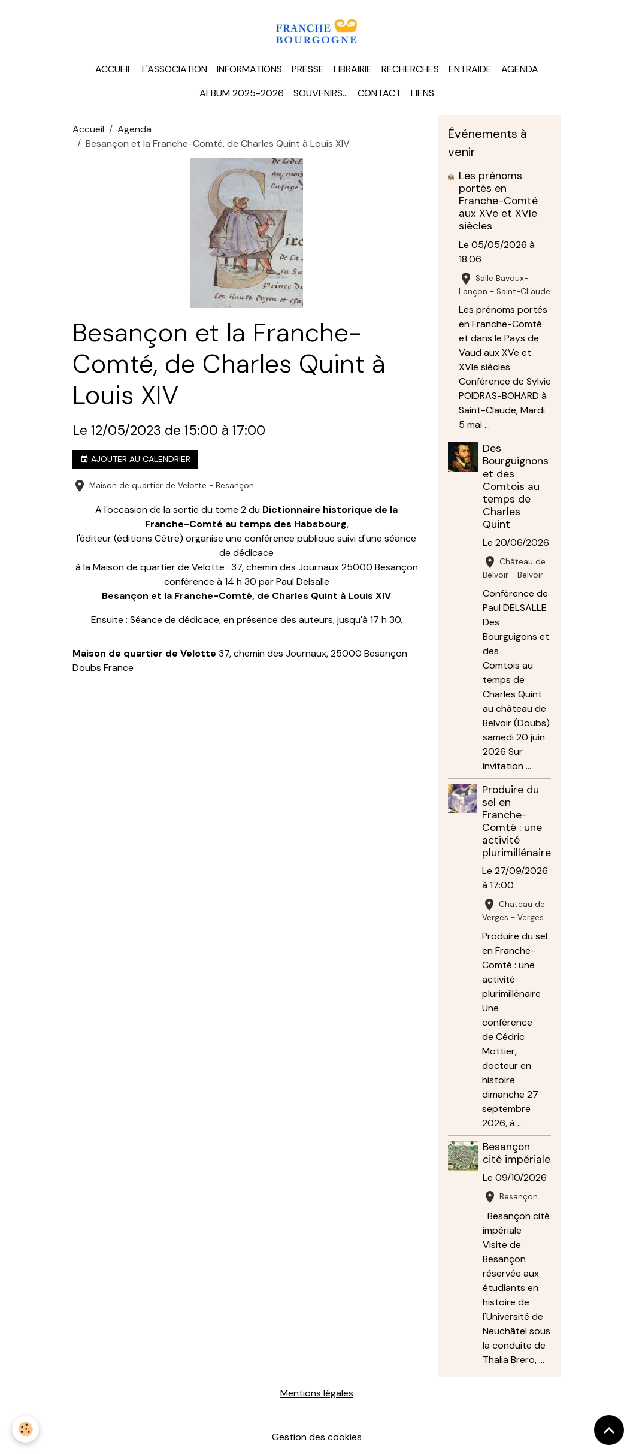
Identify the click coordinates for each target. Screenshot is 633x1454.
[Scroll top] (609, 1430)
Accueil (113, 69)
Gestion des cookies (317, 1437)
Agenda (519, 69)
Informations (249, 69)
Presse (308, 69)
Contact (379, 93)
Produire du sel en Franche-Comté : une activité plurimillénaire (516, 821)
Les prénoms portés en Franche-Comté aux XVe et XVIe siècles (498, 200)
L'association (174, 69)
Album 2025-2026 (241, 93)
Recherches (410, 69)
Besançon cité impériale (516, 1153)
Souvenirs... (320, 93)
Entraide (470, 69)
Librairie (353, 69)
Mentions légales (316, 1393)
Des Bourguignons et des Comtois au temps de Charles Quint (516, 486)
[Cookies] (25, 1429)
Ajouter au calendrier (135, 459)
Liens (422, 93)
